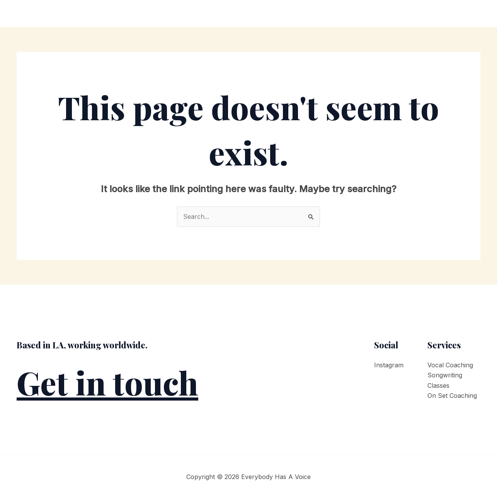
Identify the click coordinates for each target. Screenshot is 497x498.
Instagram (388, 365)
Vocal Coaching (450, 365)
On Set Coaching (452, 395)
